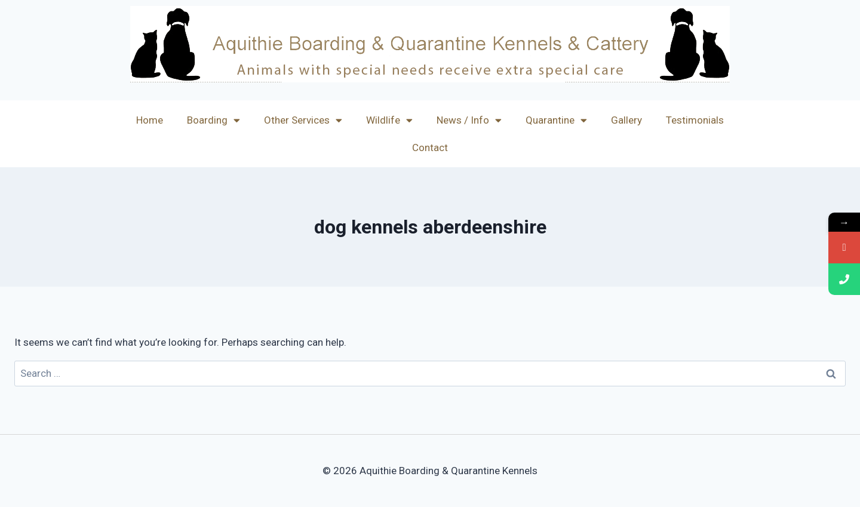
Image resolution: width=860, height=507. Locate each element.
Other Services (303, 120)
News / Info (469, 120)
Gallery (626, 120)
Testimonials (695, 120)
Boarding (213, 120)
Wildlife (389, 120)
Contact (430, 147)
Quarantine (556, 120)
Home (149, 120)
